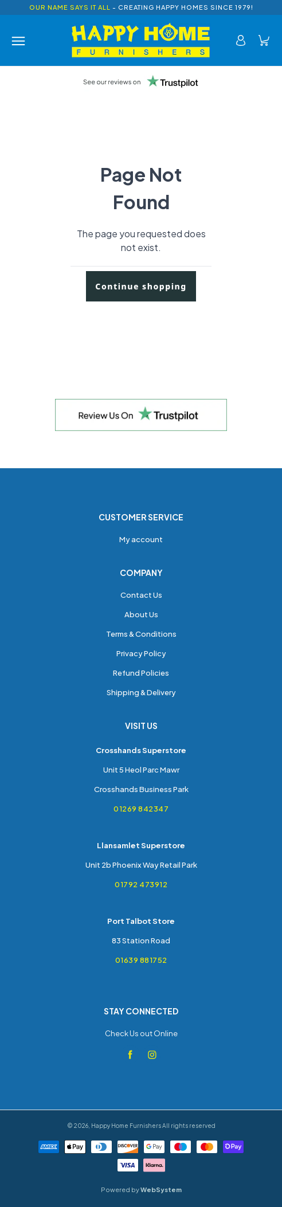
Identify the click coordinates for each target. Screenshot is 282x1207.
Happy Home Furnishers (126, 1125)
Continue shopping (140, 286)
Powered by (141, 1189)
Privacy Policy (141, 653)
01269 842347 (141, 808)
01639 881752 (141, 960)
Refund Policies (141, 672)
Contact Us (141, 594)
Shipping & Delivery (141, 692)
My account (141, 539)
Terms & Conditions (141, 633)
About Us (141, 614)
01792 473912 (141, 884)
